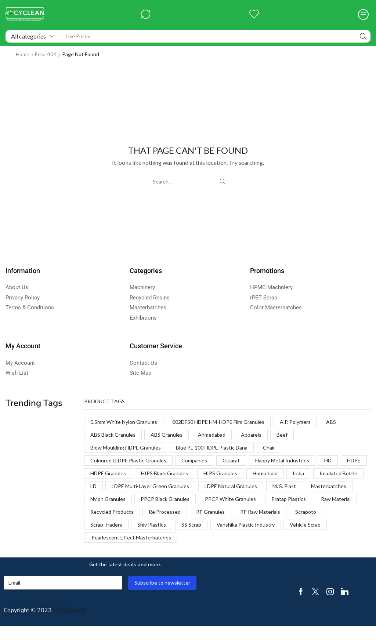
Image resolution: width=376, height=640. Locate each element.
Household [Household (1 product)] (265, 473)
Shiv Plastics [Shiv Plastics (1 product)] (151, 524)
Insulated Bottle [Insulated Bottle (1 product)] (338, 473)
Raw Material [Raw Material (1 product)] (336, 499)
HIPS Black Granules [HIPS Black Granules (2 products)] (164, 473)
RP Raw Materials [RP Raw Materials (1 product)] (260, 512)
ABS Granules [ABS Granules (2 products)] (166, 435)
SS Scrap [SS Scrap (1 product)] (191, 524)
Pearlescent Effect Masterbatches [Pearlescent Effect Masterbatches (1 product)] (130, 537)
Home (22, 54)
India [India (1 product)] (298, 473)
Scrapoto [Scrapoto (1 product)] (305, 512)
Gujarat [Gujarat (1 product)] (231, 460)
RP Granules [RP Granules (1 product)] (210, 512)
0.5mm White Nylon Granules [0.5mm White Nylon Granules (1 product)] (123, 422)
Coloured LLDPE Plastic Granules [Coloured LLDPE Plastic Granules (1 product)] (128, 460)
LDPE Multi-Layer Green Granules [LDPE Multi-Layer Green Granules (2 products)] (150, 486)
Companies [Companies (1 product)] (194, 460)
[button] (145, 14)
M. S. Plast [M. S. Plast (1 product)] (284, 486)
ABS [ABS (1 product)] (331, 422)
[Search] (363, 36)
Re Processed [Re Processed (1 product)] (165, 512)
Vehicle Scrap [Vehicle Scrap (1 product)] (305, 524)
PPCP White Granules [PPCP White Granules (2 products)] (230, 499)
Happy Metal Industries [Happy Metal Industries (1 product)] (282, 460)
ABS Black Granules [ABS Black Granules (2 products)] (112, 435)
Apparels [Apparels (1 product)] (251, 435)
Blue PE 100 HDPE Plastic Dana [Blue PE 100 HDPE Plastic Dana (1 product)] (211, 447)
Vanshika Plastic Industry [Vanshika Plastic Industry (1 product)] (246, 524)
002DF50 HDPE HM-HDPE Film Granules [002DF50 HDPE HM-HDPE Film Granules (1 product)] (218, 422)
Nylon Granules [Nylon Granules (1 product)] (108, 499)
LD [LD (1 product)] (93, 486)
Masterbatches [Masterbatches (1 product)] (328, 486)
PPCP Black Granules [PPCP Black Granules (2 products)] (165, 499)
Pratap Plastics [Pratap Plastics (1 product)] (288, 499)
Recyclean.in (69, 610)
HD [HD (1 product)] (328, 460)
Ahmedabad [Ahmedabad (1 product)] (211, 435)
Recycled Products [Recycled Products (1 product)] (112, 512)
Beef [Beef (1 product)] (282, 435)
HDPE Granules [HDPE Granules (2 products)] (108, 473)
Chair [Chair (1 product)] (269, 447)
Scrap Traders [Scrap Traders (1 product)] (106, 524)
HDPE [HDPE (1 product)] (354, 460)
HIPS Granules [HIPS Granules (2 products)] (220, 473)
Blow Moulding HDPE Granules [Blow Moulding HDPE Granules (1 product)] (125, 447)
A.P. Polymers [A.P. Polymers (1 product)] (295, 422)
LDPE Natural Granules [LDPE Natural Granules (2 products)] (231, 486)
